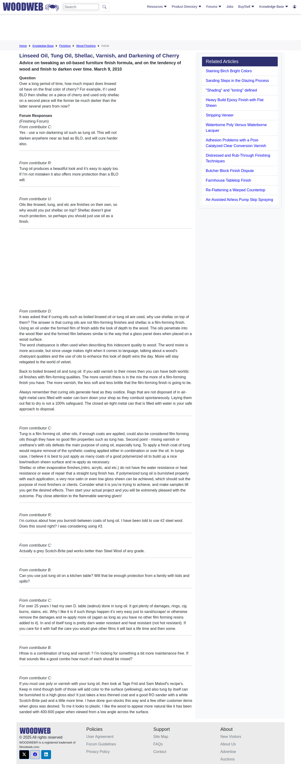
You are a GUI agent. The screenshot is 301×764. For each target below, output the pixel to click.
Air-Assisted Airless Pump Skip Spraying (239, 200)
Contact (159, 752)
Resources (157, 6)
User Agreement (100, 737)
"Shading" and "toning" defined (231, 90)
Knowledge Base (273, 6)
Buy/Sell (246, 6)
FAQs (158, 744)
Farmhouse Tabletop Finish (228, 180)
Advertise (228, 752)
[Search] (81, 7)
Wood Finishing (86, 46)
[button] (24, 754)
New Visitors (230, 737)
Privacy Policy (98, 752)
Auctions (227, 759)
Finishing (65, 46)
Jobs (230, 6)
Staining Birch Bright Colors (229, 71)
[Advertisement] (150, 28)
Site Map (160, 737)
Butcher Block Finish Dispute (230, 171)
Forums (214, 6)
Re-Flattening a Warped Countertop (235, 190)
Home (23, 46)
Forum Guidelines (101, 744)
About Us (228, 744)
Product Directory (187, 6)
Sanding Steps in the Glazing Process (237, 81)
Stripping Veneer (220, 115)
